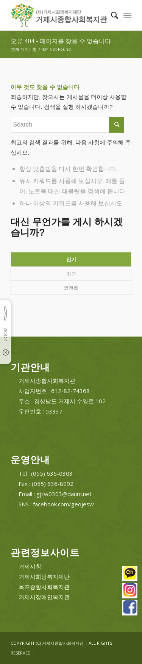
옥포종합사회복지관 (44, 586)
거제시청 (30, 566)
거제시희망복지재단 (44, 576)
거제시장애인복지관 (44, 597)
